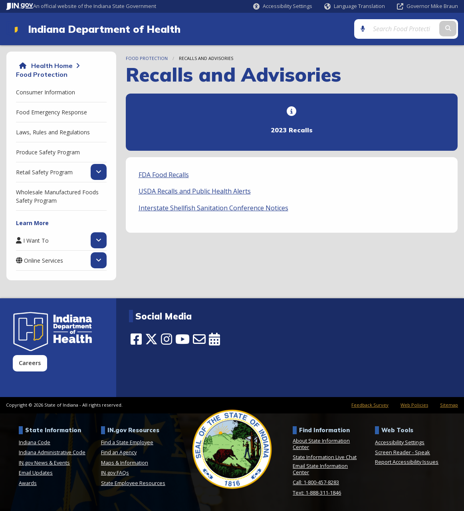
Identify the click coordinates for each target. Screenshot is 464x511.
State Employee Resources (133, 483)
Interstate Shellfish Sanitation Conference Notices (213, 208)
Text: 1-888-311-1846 (317, 492)
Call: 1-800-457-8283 (316, 482)
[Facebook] (136, 339)
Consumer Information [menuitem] (45, 92)
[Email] (199, 339)
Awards (28, 483)
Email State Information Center (320, 469)
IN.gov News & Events (44, 462)
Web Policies (414, 405)
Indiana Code (34, 442)
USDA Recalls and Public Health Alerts (195, 191)
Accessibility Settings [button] (399, 442)
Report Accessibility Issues (406, 462)
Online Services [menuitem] (43, 260)
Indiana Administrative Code (52, 452)
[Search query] (404, 28)
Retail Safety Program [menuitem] (44, 172)
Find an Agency (119, 452)
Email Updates (36, 472)
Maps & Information (124, 462)
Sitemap (449, 405)
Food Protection (41, 74)
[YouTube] (182, 339)
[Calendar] (214, 339)
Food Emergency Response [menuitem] (51, 112)
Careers (30, 363)
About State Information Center (321, 443)
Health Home (52, 66)
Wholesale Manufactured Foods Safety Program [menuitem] (57, 196)
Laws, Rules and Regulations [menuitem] (53, 132)
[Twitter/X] (151, 339)
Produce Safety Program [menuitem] (48, 152)
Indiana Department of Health (104, 28)
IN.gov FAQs (115, 472)
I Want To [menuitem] (36, 240)
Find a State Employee (127, 442)
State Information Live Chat (325, 457)
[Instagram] (166, 339)
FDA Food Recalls (164, 174)
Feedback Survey (370, 405)
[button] (282, 6)
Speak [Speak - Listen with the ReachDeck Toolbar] (422, 452)
